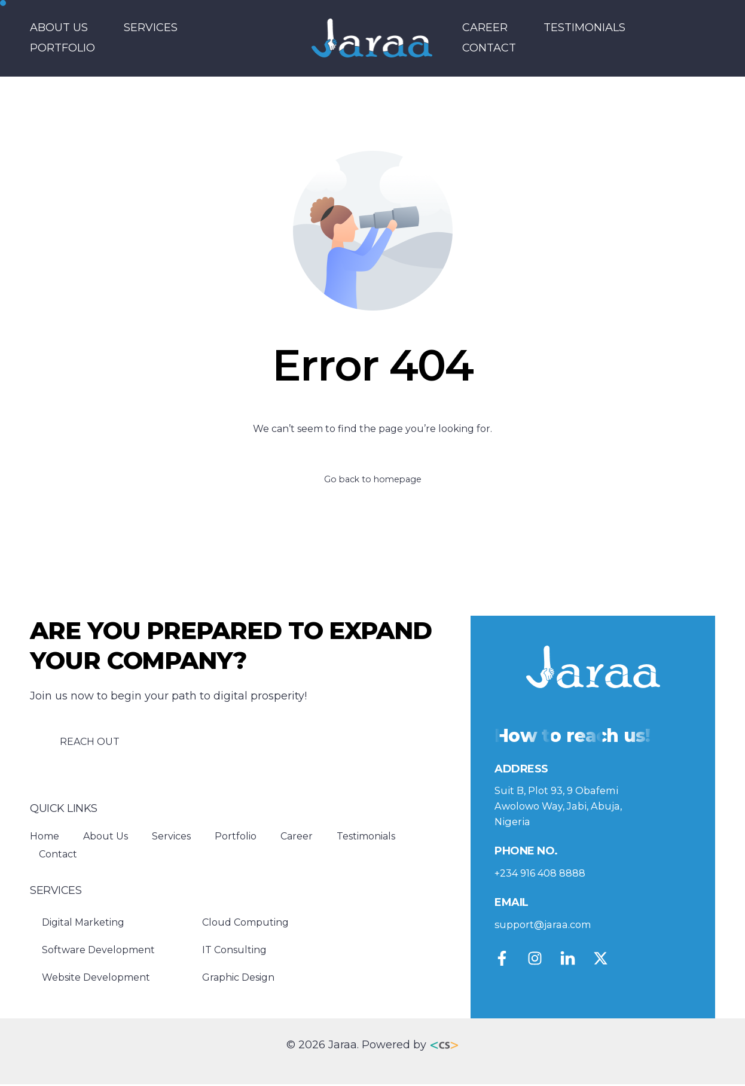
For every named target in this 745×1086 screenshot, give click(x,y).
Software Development (98, 952)
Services (151, 27)
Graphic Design (238, 979)
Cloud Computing (245, 924)
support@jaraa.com (547, 929)
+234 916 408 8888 (544, 878)
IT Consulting (234, 952)
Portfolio (62, 47)
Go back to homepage (372, 480)
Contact (489, 47)
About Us (59, 27)
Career (485, 27)
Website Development (96, 979)
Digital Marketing (83, 924)
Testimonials (584, 27)
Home (44, 838)
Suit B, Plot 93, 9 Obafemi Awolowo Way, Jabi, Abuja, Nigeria (565, 810)
